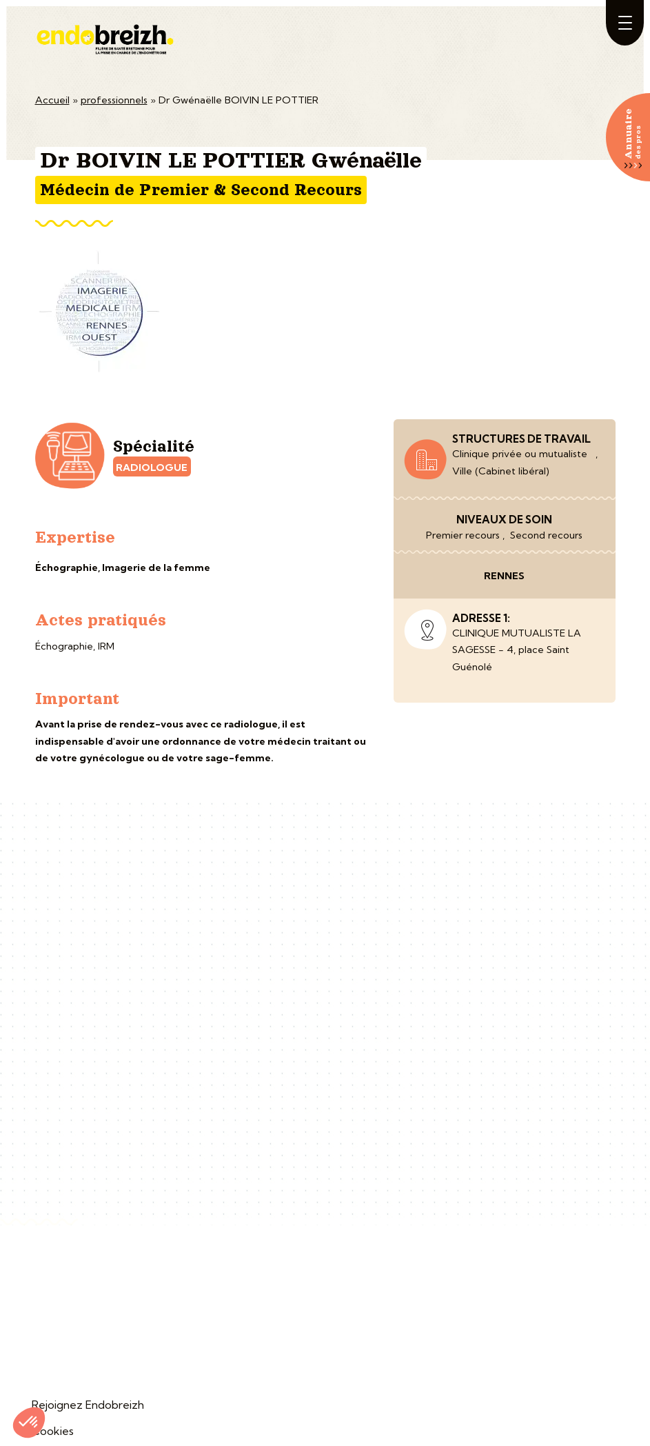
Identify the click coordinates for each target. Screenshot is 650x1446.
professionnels (114, 100)
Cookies (53, 1431)
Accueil (52, 100)
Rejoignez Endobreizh (88, 1404)
